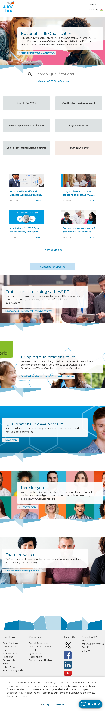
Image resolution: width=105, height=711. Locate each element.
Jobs (5, 663)
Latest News (9, 667)
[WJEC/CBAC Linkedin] (68, 664)
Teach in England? (13, 670)
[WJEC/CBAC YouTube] (68, 673)
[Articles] (52, 250)
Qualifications (10, 643)
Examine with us (12, 653)
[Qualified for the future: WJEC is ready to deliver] (46, 377)
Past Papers (35, 657)
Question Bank (37, 653)
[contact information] (92, 643)
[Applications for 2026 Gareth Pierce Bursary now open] (26, 226)
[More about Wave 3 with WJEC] (36, 53)
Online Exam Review (40, 646)
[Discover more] (27, 507)
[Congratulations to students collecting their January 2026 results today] (78, 189)
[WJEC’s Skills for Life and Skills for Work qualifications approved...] (26, 189)
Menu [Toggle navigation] (96, 5)
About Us (8, 657)
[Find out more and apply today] (21, 571)
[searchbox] (54, 74)
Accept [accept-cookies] (46, 704)
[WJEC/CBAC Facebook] (68, 655)
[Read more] (10, 440)
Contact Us (9, 660)
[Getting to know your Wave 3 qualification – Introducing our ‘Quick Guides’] (78, 226)
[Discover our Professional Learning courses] (28, 311)
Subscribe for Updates (52, 267)
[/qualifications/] (52, 81)
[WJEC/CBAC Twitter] (68, 645)
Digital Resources (38, 643)
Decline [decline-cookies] (60, 704)
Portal (32, 650)
